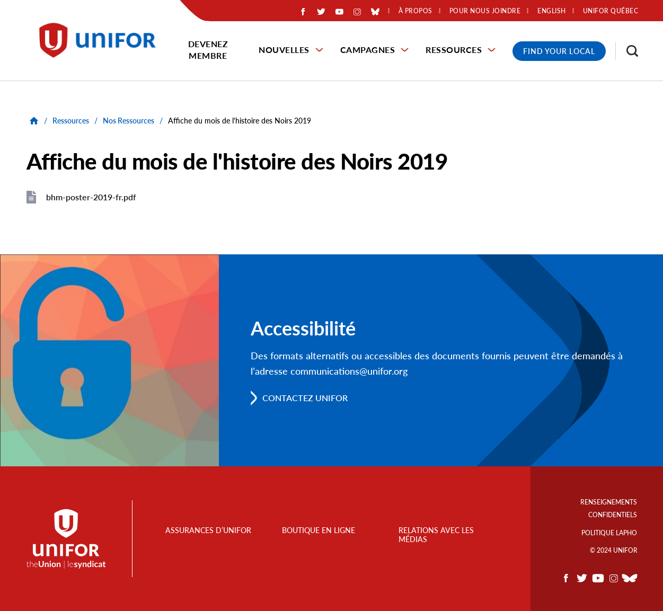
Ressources (454, 50)
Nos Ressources (128, 120)
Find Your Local (559, 51)
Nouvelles (284, 50)
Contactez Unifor (305, 398)
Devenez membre (208, 49)
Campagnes (367, 50)
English (551, 11)
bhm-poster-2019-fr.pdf (91, 197)
